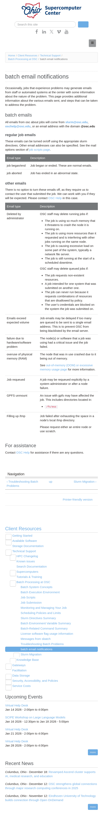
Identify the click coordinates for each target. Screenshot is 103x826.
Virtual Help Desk (16, 705)
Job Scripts (28, 597)
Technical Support (50, 55)
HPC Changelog (27, 556)
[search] (45, 24)
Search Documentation (31, 566)
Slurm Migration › (85, 481)
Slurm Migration (31, 654)
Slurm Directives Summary (38, 618)
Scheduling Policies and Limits (41, 613)
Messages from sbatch (36, 638)
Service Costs (21, 686)
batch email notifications (36, 649)
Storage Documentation (28, 546)
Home (11, 55)
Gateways (19, 665)
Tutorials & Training (29, 576)
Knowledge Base (27, 659)
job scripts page (39, 149)
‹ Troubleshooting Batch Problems (22, 483)
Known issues (25, 561)
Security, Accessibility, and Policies (35, 680)
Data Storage (21, 675)
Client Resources (27, 55)
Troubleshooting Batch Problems (42, 644)
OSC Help (55, 198)
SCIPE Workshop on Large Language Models (35, 717)
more (93, 752)
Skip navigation (11, 3)
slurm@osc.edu (76, 122)
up (50, 481)
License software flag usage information (47, 633)
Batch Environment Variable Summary (46, 623)
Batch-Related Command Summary (44, 628)
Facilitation (19, 670)
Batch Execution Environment (40, 592)
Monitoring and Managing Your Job (44, 607)
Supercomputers (27, 571)
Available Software (24, 540)
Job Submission (31, 602)
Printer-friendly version (77, 499)
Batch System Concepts (36, 587)
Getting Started (22, 535)
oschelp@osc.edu (18, 126)
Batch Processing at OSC (22, 59)
